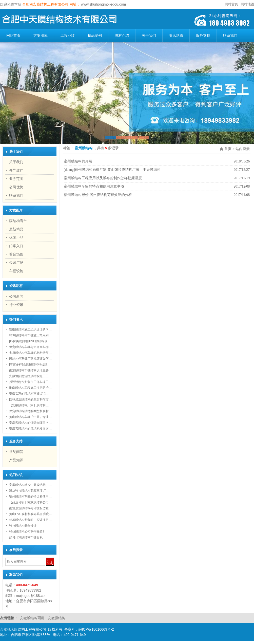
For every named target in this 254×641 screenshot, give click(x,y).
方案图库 (40, 36)
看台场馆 (16, 254)
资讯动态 (176, 36)
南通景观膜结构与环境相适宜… (30, 508)
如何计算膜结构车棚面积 (26, 537)
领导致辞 (16, 170)
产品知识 (16, 460)
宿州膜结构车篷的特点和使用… (30, 496)
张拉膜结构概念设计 (22, 525)
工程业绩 (68, 36)
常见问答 (16, 452)
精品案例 (95, 36)
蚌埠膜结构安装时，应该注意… (30, 520)
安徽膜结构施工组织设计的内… (30, 329)
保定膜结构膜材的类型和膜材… (30, 411)
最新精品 (16, 229)
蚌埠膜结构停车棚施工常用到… (30, 335)
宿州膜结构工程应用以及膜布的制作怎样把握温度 (103, 178)
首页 (227, 149)
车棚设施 (16, 271)
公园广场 (16, 263)
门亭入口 (16, 246)
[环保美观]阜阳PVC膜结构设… (29, 341)
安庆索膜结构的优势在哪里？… (30, 423)
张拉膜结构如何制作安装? (26, 531)
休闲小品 (16, 237)
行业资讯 (16, 305)
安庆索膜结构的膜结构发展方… (30, 428)
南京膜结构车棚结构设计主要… (30, 370)
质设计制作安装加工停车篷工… (30, 382)
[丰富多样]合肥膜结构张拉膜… (29, 364)
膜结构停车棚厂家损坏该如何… (30, 358)
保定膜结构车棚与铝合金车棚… (30, 347)
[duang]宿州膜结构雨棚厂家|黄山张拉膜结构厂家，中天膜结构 (112, 170)
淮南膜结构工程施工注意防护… (30, 388)
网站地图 (247, 4)
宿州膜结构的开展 (78, 161)
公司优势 (16, 187)
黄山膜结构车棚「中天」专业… (30, 417)
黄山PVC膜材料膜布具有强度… (30, 514)
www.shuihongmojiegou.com (103, 4)
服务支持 (203, 36)
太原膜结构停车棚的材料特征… (30, 353)
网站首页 (231, 4)
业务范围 (16, 179)
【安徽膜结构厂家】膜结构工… (30, 405)
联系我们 (230, 36)
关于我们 (149, 36)
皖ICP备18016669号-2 (96, 629)
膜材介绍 (122, 36)
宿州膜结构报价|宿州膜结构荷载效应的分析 (98, 195)
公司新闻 (16, 296)
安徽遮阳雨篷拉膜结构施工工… (30, 376)
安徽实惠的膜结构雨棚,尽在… (29, 393)
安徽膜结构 (56, 618)
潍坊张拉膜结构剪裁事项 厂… (29, 490)
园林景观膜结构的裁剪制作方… (30, 399)
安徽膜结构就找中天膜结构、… (30, 485)
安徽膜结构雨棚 (33, 618)
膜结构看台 (18, 221)
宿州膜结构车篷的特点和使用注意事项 (94, 186)
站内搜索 (243, 149)
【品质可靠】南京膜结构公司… (30, 502)
